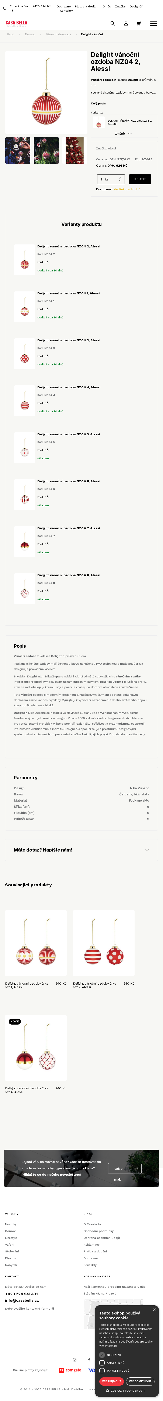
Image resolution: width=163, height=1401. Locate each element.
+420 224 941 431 (21, 1294)
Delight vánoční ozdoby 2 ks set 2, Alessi (94, 985)
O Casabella (92, 1224)
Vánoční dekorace (58, 34)
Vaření (9, 1244)
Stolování (12, 1251)
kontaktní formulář (40, 1308)
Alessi (112, 148)
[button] (127, 1390)
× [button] (154, 1310)
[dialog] (127, 1351)
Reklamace (92, 1244)
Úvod (10, 34)
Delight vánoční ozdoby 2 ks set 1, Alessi (26, 985)
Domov (30, 34)
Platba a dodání (86, 6)
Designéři (136, 6)
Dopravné (64, 6)
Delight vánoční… (93, 34)
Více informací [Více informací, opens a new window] (108, 1346)
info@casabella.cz (22, 1300)
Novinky (11, 1224)
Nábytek (11, 1265)
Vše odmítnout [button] (140, 1381)
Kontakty (66, 10)
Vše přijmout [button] (111, 1381)
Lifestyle (11, 1237)
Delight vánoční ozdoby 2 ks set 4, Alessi (26, 1090)
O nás (107, 6)
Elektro (10, 1258)
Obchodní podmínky (99, 1231)
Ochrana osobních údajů (102, 1237)
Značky (120, 6)
